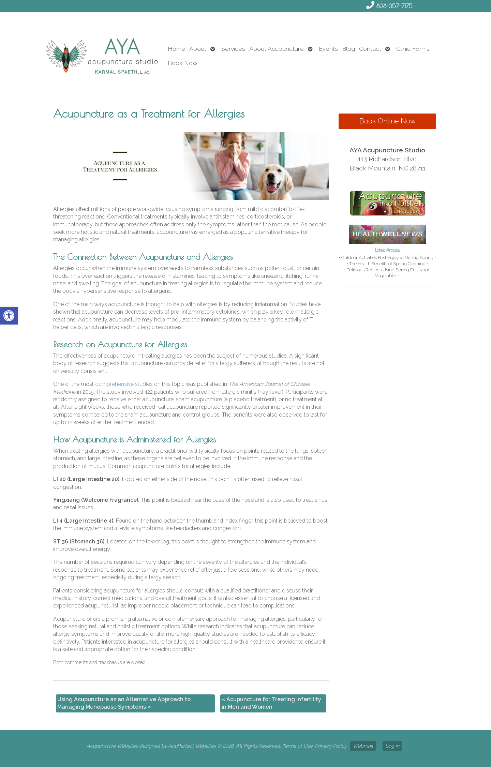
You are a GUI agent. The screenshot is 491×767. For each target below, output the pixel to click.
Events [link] (328, 48)
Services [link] (233, 48)
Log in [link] (392, 746)
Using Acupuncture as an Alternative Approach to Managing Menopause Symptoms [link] (124, 703)
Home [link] (176, 48)
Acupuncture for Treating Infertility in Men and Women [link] (271, 703)
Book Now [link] (182, 62)
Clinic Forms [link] (413, 48)
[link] (9, 316)
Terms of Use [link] (297, 746)
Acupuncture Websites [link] (112, 746)
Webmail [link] (363, 746)
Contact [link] (370, 48)
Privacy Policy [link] (330, 746)
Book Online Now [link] (387, 121)
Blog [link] (348, 48)
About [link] (197, 48)
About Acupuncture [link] (276, 48)
